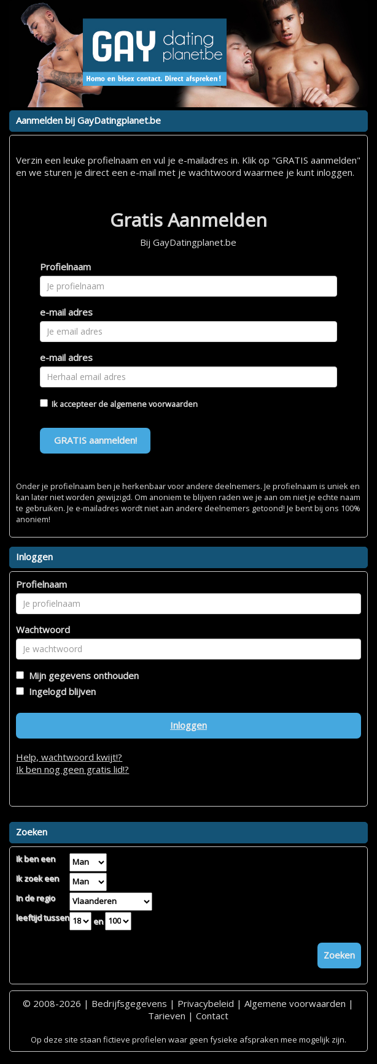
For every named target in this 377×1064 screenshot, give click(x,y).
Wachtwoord (43, 629)
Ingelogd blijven (60, 691)
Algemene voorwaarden (295, 1003)
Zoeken (339, 955)
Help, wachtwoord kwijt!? (69, 757)
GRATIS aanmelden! (95, 440)
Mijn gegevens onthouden (81, 675)
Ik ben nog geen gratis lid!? (72, 769)
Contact (212, 1015)
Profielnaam (65, 266)
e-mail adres (66, 312)
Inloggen (188, 725)
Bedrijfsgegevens (129, 1003)
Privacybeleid (205, 1003)
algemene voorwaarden (154, 403)
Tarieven (166, 1015)
